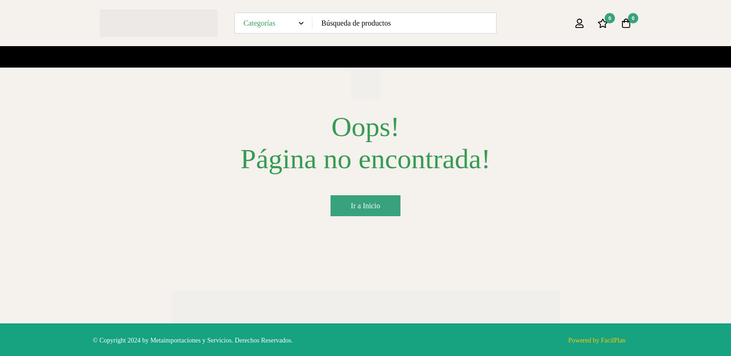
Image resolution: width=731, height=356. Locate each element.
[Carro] (626, 23)
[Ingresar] (579, 23)
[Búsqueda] (486, 23)
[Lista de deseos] (602, 23)
